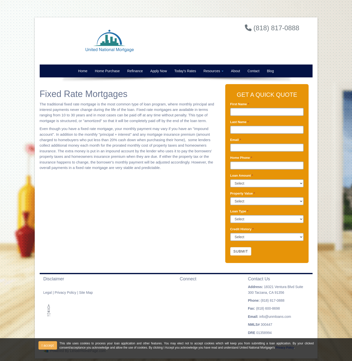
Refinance (135, 71)
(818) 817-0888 (273, 300)
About (235, 71)
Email (235, 140)
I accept (48, 345)
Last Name (239, 122)
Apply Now (158, 71)
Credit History (242, 229)
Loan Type (239, 211)
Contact (253, 71)
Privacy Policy (65, 293)
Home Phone (241, 158)
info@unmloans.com (275, 317)
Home (82, 71)
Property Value (242, 193)
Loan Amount (241, 175)
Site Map (86, 293)
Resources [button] (213, 71)
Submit (240, 251)
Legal (47, 293)
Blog (270, 71)
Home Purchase (107, 71)
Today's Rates (185, 71)
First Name (239, 104)
